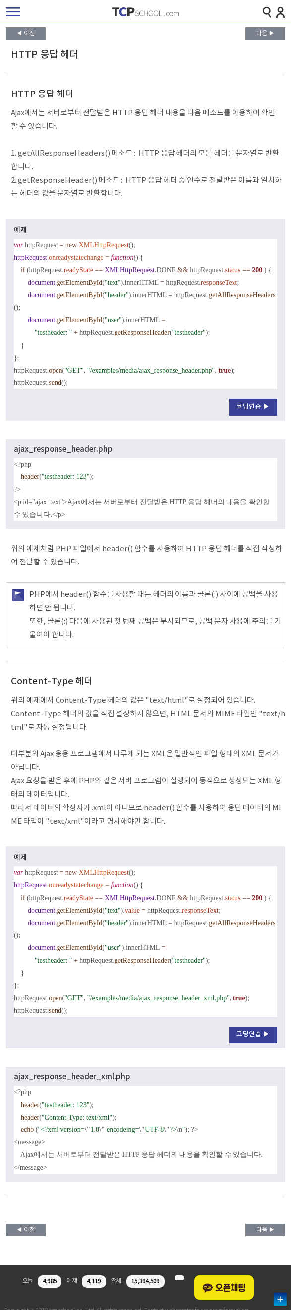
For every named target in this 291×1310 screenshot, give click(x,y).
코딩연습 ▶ (253, 407)
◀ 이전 (25, 33)
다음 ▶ (265, 33)
